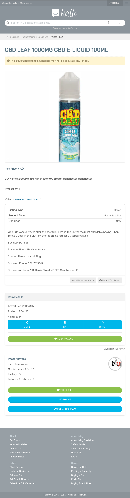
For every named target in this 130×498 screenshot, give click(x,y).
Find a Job (76, 479)
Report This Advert (109, 280)
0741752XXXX (69, 409)
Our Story (15, 440)
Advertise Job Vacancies (23, 483)
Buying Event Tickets (82, 483)
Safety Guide (78, 444)
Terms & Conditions (20, 452)
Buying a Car (77, 475)
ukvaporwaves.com (26, 199)
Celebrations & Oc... (65, 28)
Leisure (15, 37)
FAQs (74, 456)
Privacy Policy (17, 456)
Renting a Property (81, 471)
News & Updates (18, 444)
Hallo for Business (19, 471)
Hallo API (76, 452)
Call (65, 409)
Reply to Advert (65, 338)
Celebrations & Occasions (35, 37)
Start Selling (16, 467)
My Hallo (115, 3)
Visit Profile (65, 390)
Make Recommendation (83, 280)
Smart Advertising (81, 448)
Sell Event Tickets (19, 479)
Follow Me (65, 399)
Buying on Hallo (79, 467)
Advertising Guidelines (83, 440)
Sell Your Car (16, 475)
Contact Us (16, 448)
